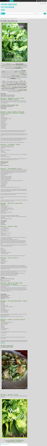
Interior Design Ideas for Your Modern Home (9, 7)
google (40, 1)
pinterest (46, 1)
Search (45, 13)
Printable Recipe (3, 317)
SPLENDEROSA (13, 285)
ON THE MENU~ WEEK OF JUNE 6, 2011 (9, 21)
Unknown (8, 444)
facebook (38, 1)
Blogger (45, 3)
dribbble (44, 1)
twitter (36, 1)
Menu (3, 13)
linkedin (43, 1)
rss (41, 1)
